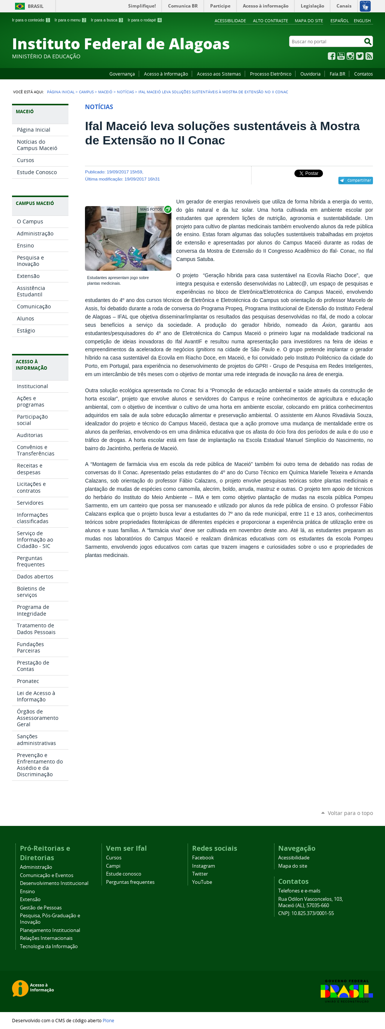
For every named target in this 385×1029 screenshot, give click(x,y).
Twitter (360, 56)
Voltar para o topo (350, 813)
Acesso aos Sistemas (219, 74)
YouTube (341, 56)
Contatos (363, 74)
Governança (122, 74)
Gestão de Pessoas (41, 908)
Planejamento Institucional (50, 930)
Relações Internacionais (46, 938)
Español (339, 20)
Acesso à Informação (166, 74)
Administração (36, 867)
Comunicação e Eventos (46, 875)
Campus (86, 91)
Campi (113, 866)
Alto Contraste (270, 20)
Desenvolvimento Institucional (54, 883)
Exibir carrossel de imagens (155, 209)
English (362, 20)
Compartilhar (359, 180)
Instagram (350, 56)
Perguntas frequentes (130, 882)
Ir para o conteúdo (31, 20)
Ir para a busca (107, 20)
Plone (108, 1020)
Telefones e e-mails (299, 891)
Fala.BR (337, 74)
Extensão (30, 899)
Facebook (331, 56)
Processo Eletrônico (270, 74)
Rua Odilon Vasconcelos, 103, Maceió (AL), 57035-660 (310, 902)
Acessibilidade (230, 20)
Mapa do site (309, 20)
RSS (369, 56)
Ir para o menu (70, 20)
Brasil (36, 6)
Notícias (125, 91)
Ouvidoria (310, 74)
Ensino (27, 891)
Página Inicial (60, 91)
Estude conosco (123, 874)
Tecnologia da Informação (49, 946)
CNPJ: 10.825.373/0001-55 (306, 913)
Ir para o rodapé (145, 20)
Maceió (105, 91)
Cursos (113, 857)
